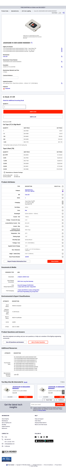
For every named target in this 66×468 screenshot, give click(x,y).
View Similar (54, 261)
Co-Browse (6, 446)
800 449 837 (6, 439)
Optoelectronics (15, 11)
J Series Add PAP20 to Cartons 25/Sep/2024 (28, 290)
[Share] (64, 13)
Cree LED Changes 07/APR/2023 (25, 285)
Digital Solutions (6, 426)
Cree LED (5, 56)
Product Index (4, 11)
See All (25, 382)
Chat (4, 437)
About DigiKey (5, 419)
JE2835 (27, 256)
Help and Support (39, 419)
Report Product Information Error (17, 261)
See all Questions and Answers (15, 342)
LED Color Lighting (26, 11)
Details (25, 397)
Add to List (33, 116)
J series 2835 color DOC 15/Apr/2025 (26, 286)
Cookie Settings (34, 466)
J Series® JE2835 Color (23, 276)
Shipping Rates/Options (40, 422)
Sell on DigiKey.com (6, 422)
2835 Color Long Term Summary (25, 281)
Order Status (38, 420)
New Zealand (10, 464)
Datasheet (6, 88)
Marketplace (5, 420)
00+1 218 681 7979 (8, 441)
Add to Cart (33, 111)
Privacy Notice (42, 410)
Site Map (4, 424)
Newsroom (4, 428)
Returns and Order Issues (41, 424)
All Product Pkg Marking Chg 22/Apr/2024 (27, 291)
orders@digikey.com (8, 444)
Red (26, 210)
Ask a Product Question (38, 342)
